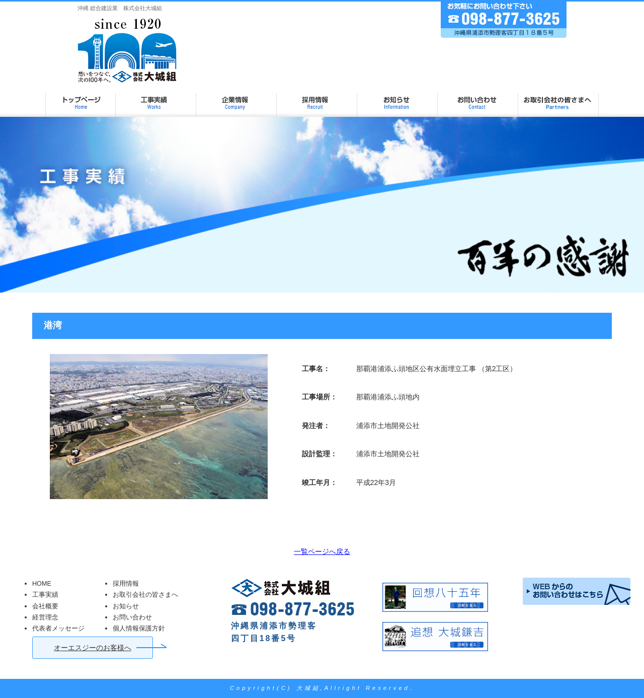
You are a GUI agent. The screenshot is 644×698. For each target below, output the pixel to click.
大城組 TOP (80, 98)
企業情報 (236, 98)
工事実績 (156, 98)
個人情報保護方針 (139, 628)
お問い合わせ (478, 98)
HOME (41, 583)
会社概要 (45, 606)
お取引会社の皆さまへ (558, 98)
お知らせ (397, 98)
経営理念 (45, 617)
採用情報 (317, 98)
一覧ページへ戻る (322, 551)
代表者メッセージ (58, 628)
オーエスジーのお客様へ (92, 648)
